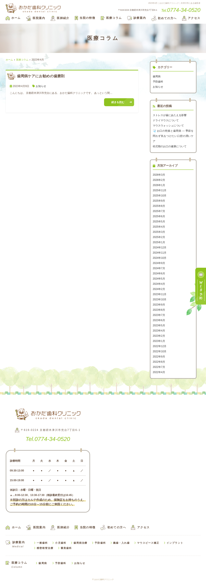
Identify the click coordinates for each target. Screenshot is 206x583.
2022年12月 (160, 346)
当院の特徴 (85, 17)
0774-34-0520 (48, 438)
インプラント (175, 542)
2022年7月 (159, 367)
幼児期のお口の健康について (170, 146)
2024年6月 (159, 273)
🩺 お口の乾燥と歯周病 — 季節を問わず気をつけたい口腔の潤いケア (173, 136)
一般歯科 (42, 542)
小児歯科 (60, 542)
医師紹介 (60, 18)
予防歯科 (158, 81)
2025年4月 (159, 226)
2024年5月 (159, 278)
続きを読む (117, 102)
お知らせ (41, 86)
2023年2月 (159, 335)
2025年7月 (159, 211)
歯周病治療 (80, 542)
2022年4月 (159, 372)
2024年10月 (160, 258)
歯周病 (157, 76)
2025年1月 (159, 242)
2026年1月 (159, 185)
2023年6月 (159, 320)
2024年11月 (160, 252)
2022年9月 (159, 356)
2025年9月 (159, 200)
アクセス (191, 18)
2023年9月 (159, 304)
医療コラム (111, 17)
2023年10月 (160, 299)
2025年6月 (159, 216)
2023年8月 (159, 309)
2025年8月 (159, 206)
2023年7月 (159, 315)
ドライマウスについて (166, 120)
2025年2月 (159, 237)
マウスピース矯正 (148, 542)
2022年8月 (159, 361)
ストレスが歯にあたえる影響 (170, 115)
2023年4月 (159, 330)
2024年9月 (159, 263)
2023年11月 (160, 294)
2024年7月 (159, 268)
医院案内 (35, 18)
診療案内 (136, 17)
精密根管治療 (45, 548)
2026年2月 (159, 180)
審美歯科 (66, 548)
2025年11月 (160, 190)
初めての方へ (164, 18)
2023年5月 (159, 325)
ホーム (13, 17)
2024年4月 (159, 283)
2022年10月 (160, 351)
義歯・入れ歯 (121, 542)
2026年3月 (159, 174)
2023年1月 (159, 341)
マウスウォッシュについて (168, 125)
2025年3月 (159, 232)
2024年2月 (159, 289)
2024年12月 (160, 247)
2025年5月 (159, 221)
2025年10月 (160, 195)
